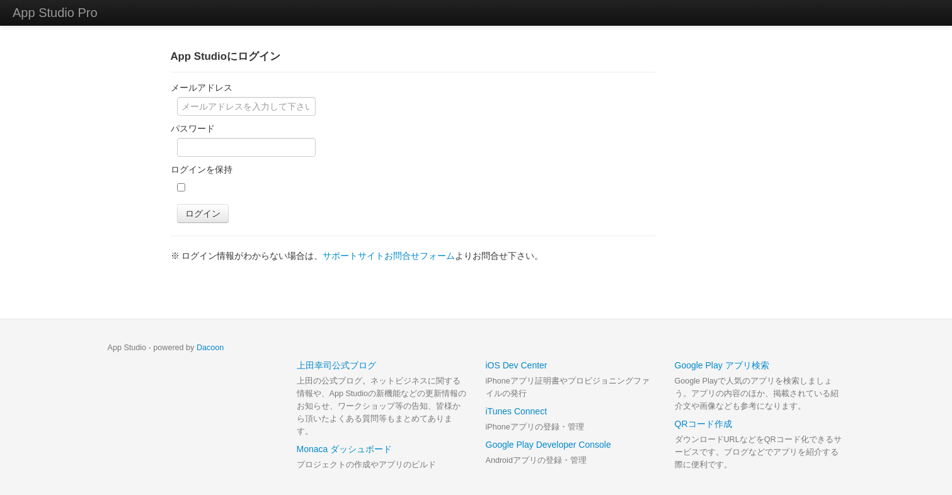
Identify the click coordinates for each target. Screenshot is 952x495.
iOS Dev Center (517, 365)
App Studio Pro (55, 13)
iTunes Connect (517, 411)
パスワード (193, 128)
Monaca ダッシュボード (345, 449)
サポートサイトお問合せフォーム (389, 256)
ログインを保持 (201, 169)
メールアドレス (201, 87)
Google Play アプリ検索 (722, 365)
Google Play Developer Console (548, 445)
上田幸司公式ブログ (336, 365)
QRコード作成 (703, 424)
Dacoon (210, 347)
